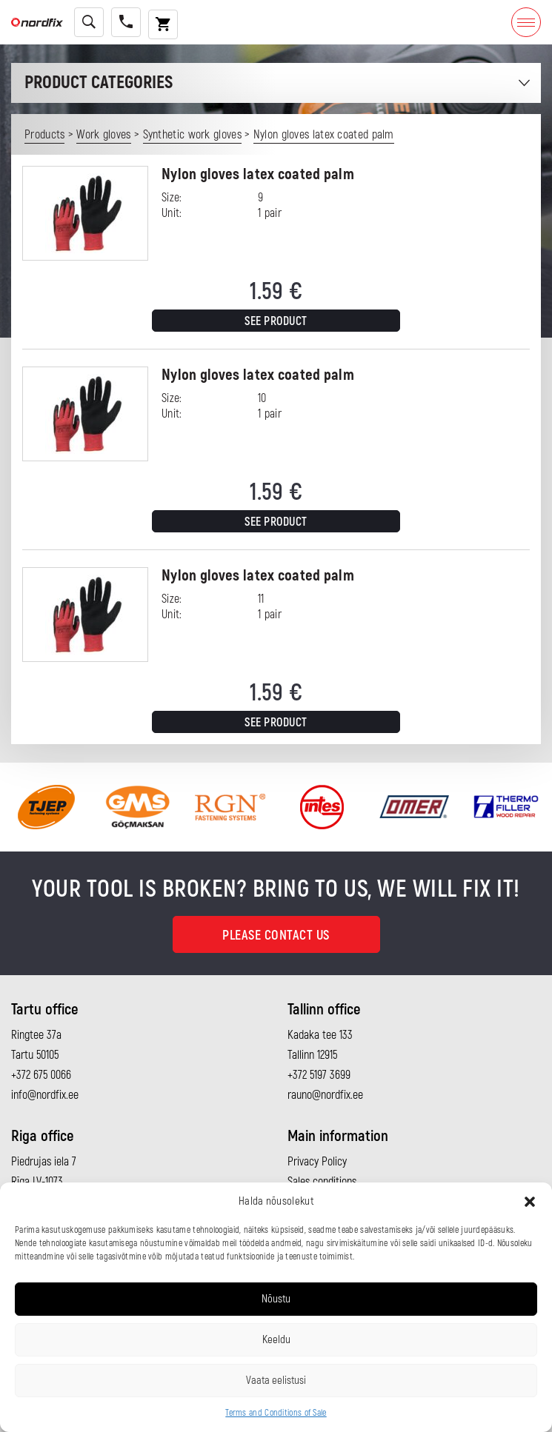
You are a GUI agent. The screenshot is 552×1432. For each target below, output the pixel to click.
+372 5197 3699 (318, 1075)
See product (276, 321)
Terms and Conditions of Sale (275, 1413)
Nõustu (276, 1299)
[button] (529, 1201)
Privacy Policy (317, 1161)
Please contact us (276, 935)
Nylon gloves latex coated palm (258, 174)
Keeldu (276, 1340)
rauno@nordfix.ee (325, 1095)
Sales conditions (321, 1181)
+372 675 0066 (41, 1075)
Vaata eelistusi (276, 1381)
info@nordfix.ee (45, 1095)
